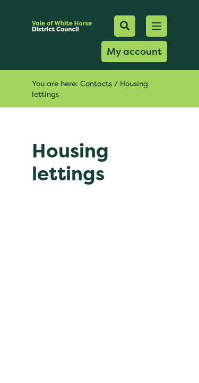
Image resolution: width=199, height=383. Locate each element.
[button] (156, 26)
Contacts (96, 83)
